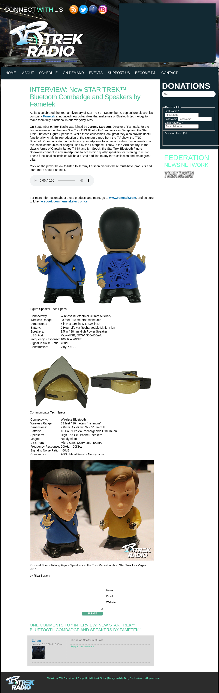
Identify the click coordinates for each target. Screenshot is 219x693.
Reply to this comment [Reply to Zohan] (82, 646)
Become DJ (145, 73)
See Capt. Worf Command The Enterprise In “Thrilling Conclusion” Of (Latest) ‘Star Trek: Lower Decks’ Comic (187, 221)
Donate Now (188, 103)
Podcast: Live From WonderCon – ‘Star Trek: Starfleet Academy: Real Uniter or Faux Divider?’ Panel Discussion (187, 254)
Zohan (36, 640)
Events (96, 73)
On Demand (73, 73)
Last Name (171, 119)
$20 (166, 94)
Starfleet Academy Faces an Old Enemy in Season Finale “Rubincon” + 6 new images (186, 199)
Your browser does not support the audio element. (62, 180)
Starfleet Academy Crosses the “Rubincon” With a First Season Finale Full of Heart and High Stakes (187, 192)
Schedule (48, 73)
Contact (169, 73)
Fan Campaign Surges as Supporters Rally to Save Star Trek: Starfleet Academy (188, 182)
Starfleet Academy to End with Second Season (188, 186)
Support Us (119, 73)
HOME (11, 73)
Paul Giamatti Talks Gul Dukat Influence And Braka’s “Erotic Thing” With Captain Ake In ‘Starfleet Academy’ (187, 229)
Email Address (174, 122)
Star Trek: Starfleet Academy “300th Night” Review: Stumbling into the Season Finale (186, 204)
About (28, 73)
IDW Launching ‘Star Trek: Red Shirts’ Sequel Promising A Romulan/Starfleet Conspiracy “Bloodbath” (188, 237)
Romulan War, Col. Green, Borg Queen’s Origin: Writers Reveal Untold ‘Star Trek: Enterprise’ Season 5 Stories (185, 245)
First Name (172, 111)
